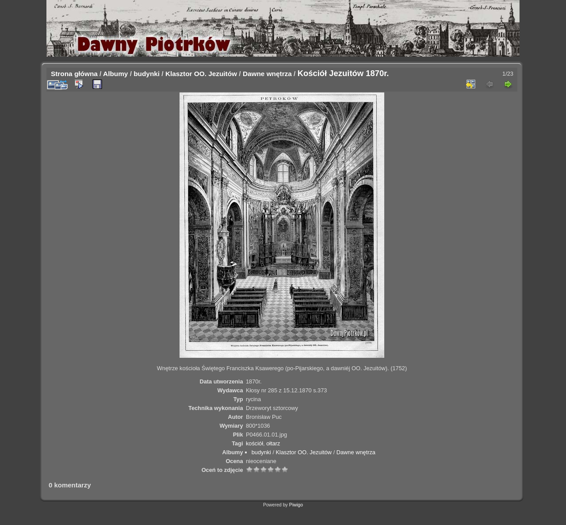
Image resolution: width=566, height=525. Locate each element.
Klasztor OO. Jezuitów (201, 73)
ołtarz (273, 443)
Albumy (115, 73)
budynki (147, 73)
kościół (254, 443)
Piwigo (296, 504)
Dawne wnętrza (267, 73)
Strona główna (74, 73)
